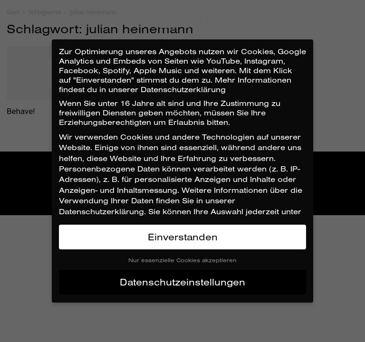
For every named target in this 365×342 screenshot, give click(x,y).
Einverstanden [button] (183, 237)
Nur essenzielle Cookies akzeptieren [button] (182, 260)
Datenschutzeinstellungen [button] (182, 282)
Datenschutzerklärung (101, 211)
